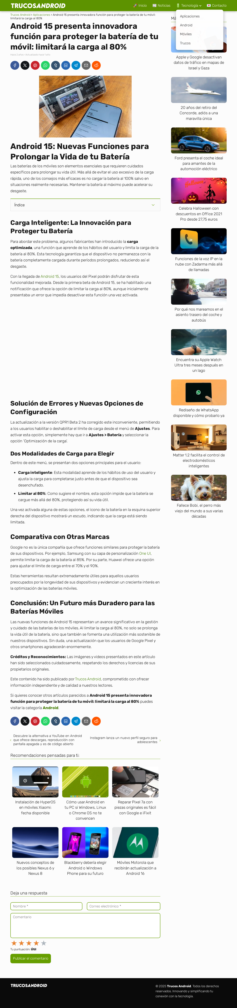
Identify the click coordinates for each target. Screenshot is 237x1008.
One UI (145, 553)
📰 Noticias (161, 5)
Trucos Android (88, 679)
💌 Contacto (217, 5)
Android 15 (50, 276)
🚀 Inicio (140, 5)
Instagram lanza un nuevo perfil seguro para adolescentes (123, 740)
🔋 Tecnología (187, 5)
